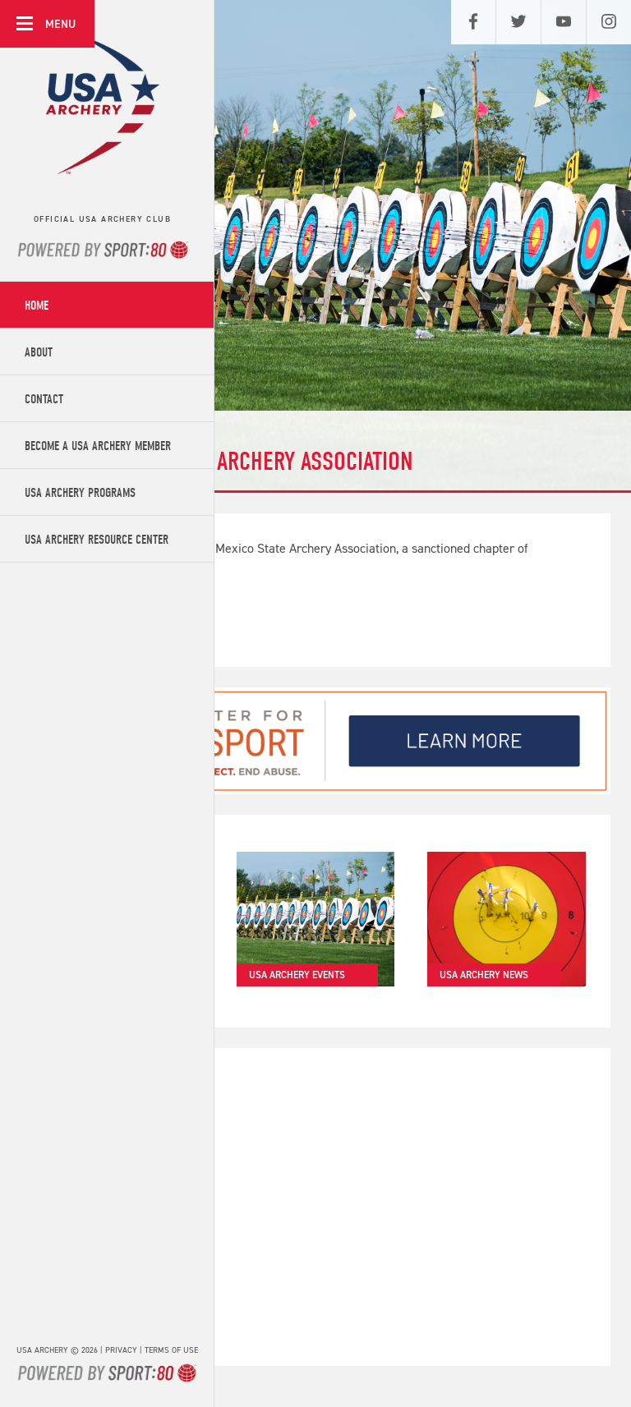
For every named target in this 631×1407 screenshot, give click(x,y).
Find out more (109, 621)
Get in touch (105, 1320)
